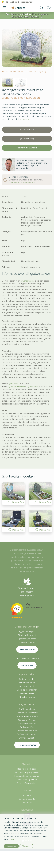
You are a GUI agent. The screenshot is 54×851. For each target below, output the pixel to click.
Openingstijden (27, 665)
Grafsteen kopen (27, 697)
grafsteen (13, 383)
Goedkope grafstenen (27, 690)
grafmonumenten (17, 386)
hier (12, 839)
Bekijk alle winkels (27, 649)
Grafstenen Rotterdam (27, 734)
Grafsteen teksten (27, 693)
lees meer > (23, 119)
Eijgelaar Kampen (27, 631)
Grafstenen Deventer (27, 723)
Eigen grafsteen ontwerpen (27, 776)
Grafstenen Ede (27, 727)
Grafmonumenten (27, 679)
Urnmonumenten (27, 683)
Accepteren (11, 846)
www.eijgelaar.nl (27, 595)
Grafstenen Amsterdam (27, 716)
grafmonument (27, 281)
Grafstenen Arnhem (27, 720)
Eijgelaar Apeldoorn (27, 639)
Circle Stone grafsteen (27, 780)
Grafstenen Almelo (27, 709)
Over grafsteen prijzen (27, 783)
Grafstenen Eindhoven (27, 731)
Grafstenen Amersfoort (27, 713)
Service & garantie (27, 799)
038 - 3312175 (27, 592)
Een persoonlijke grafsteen (27, 772)
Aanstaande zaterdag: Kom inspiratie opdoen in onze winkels (27, 15)
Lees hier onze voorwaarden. (22, 182)
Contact (27, 795)
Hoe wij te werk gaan (27, 769)
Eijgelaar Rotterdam (27, 642)
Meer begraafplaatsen (27, 745)
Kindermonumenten (27, 686)
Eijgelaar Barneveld (27, 635)
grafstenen (33, 386)
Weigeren (26, 846)
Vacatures (27, 802)
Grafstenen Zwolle (27, 738)
